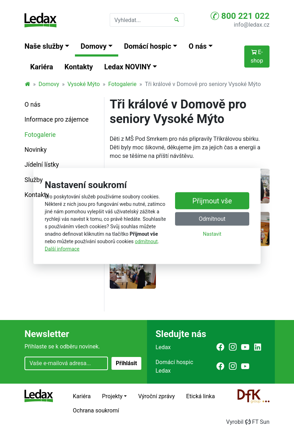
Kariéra (41, 67)
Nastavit (212, 234)
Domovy (49, 84)
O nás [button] (198, 46)
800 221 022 (240, 16)
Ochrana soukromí (96, 410)
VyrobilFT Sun (248, 421)
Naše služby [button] (43, 46)
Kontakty (79, 67)
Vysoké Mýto (83, 84)
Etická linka (200, 396)
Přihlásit (126, 363)
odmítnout (146, 241)
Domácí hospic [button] (147, 46)
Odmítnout (212, 218)
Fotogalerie (122, 84)
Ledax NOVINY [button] (127, 67)
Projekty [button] (112, 396)
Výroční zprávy (156, 396)
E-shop (257, 56)
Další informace (62, 249)
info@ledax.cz (252, 24)
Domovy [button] (94, 46)
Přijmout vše (212, 201)
